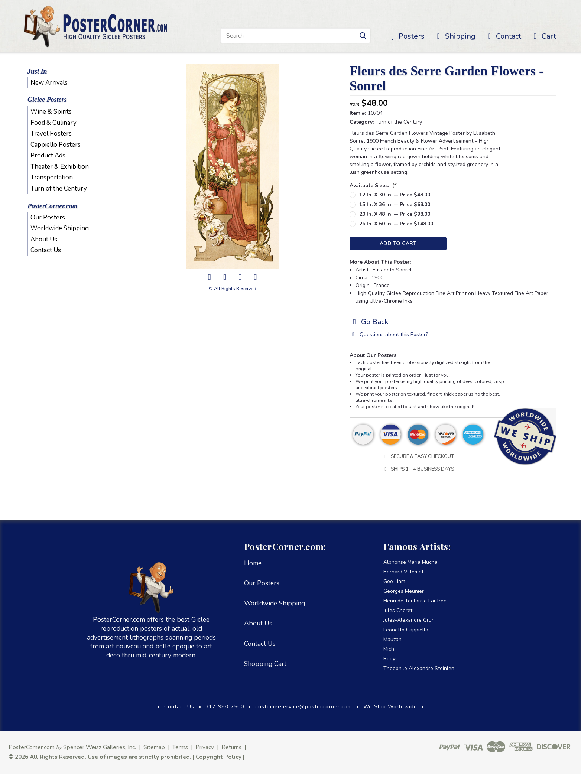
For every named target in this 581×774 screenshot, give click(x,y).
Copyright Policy (218, 757)
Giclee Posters (46, 99)
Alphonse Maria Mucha (410, 562)
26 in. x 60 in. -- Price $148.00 (396, 223)
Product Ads (47, 155)
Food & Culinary (53, 122)
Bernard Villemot (403, 571)
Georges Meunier (403, 591)
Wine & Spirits (51, 111)
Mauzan (392, 639)
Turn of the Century (58, 188)
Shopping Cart (265, 663)
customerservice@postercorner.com (303, 706)
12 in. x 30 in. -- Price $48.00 (394, 194)
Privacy (204, 747)
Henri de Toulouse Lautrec (414, 600)
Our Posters (47, 217)
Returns (231, 747)
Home (253, 563)
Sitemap (154, 747)
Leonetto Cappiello (405, 629)
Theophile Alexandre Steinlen (418, 668)
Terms (180, 747)
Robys (390, 658)
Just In (37, 71)
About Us (43, 239)
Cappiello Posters (55, 144)
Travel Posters (51, 133)
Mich (388, 649)
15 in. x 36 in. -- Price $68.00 (394, 204)
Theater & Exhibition (59, 166)
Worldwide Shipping (59, 228)
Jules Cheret (397, 610)
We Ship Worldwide (390, 706)
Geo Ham (394, 581)
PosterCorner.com (52, 206)
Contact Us (45, 250)
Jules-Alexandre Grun (409, 620)
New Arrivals (49, 82)
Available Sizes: (374, 185)
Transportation (51, 177)
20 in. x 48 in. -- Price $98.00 (394, 214)
